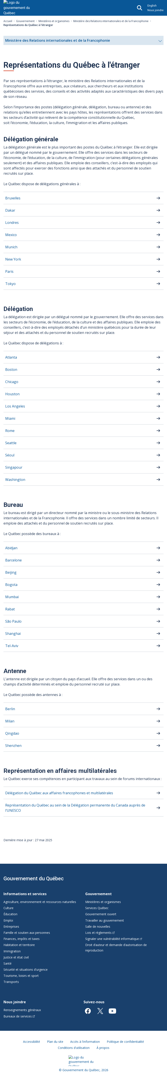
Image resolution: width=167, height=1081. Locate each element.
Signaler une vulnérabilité (113, 939)
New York (13, 259)
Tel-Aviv (11, 645)
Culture (8, 908)
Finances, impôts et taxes (21, 939)
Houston (12, 394)
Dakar (10, 210)
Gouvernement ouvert (100, 914)
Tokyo (10, 283)
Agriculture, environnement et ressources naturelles (39, 902)
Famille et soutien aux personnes (26, 933)
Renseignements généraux (22, 1010)
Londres (12, 222)
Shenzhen (13, 745)
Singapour (13, 467)
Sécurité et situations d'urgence (25, 969)
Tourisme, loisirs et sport (21, 976)
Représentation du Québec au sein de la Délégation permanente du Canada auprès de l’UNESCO (75, 808)
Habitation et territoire (19, 945)
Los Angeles (15, 406)
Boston (11, 369)
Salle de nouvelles (97, 926)
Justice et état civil (16, 957)
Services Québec (97, 908)
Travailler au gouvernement (104, 920)
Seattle (11, 442)
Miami (10, 418)
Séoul (9, 455)
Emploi (8, 920)
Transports (11, 982)
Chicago (11, 381)
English (152, 5)
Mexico (11, 234)
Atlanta (11, 357)
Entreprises (11, 926)
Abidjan (11, 548)
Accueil (7, 21)
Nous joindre (155, 10)
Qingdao (12, 733)
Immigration (12, 951)
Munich (11, 247)
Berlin (10, 708)
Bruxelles (12, 198)
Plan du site (55, 1042)
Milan (9, 721)
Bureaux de (19, 1016)
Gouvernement (25, 21)
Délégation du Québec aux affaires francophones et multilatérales (59, 793)
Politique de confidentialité (125, 1042)
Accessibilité (31, 1042)
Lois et (100, 933)
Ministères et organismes (53, 21)
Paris (9, 271)
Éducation (10, 914)
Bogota (11, 584)
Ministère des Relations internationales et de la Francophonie (111, 21)
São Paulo (13, 621)
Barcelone (13, 560)
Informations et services (25, 893)
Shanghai (13, 633)
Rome (10, 430)
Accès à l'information (85, 1042)
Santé (7, 963)
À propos (103, 1048)
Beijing (11, 572)
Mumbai (12, 596)
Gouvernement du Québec (33, 878)
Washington (15, 479)
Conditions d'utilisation (74, 1048)
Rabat (10, 609)
